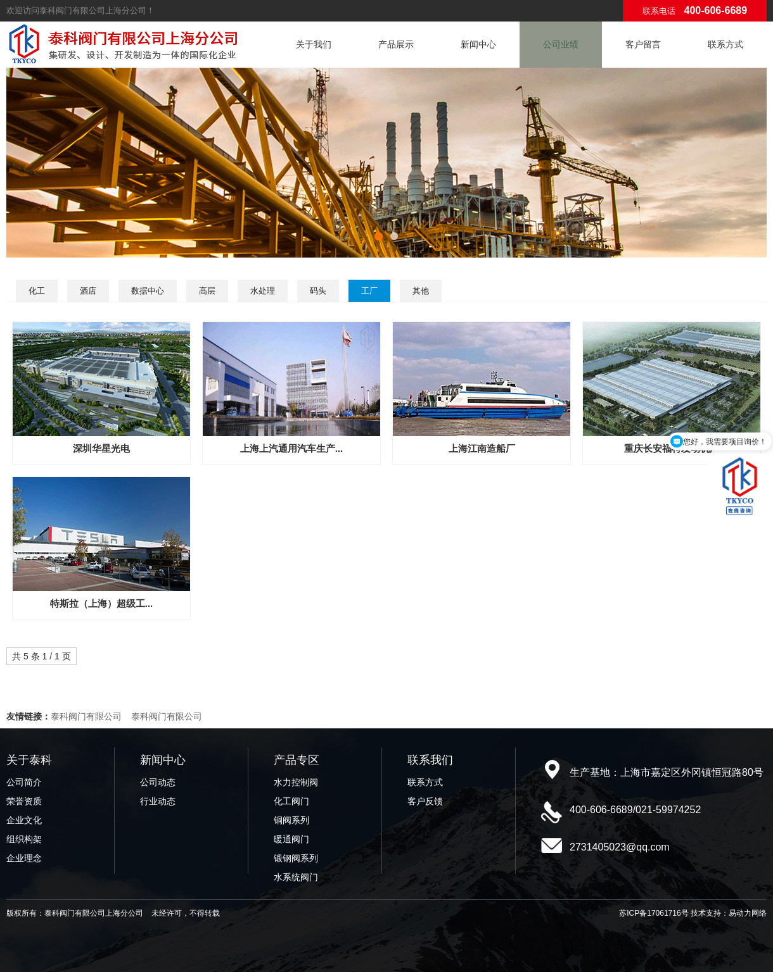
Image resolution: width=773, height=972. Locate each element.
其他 (420, 291)
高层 (207, 291)
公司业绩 (560, 44)
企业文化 (24, 820)
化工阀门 (291, 801)
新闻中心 (478, 44)
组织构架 (24, 839)
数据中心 (147, 291)
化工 (37, 291)
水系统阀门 (296, 877)
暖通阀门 (291, 839)
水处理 (262, 291)
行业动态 (158, 801)
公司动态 (158, 782)
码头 (318, 291)
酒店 (88, 291)
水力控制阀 (296, 782)
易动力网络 (748, 913)
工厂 (369, 291)
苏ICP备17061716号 (653, 913)
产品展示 (396, 44)
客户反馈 (425, 801)
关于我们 (313, 44)
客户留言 (643, 44)
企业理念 (24, 858)
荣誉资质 (24, 801)
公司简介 (24, 782)
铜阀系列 (291, 820)
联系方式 (725, 44)
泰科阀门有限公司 (86, 716)
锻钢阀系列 (296, 858)
